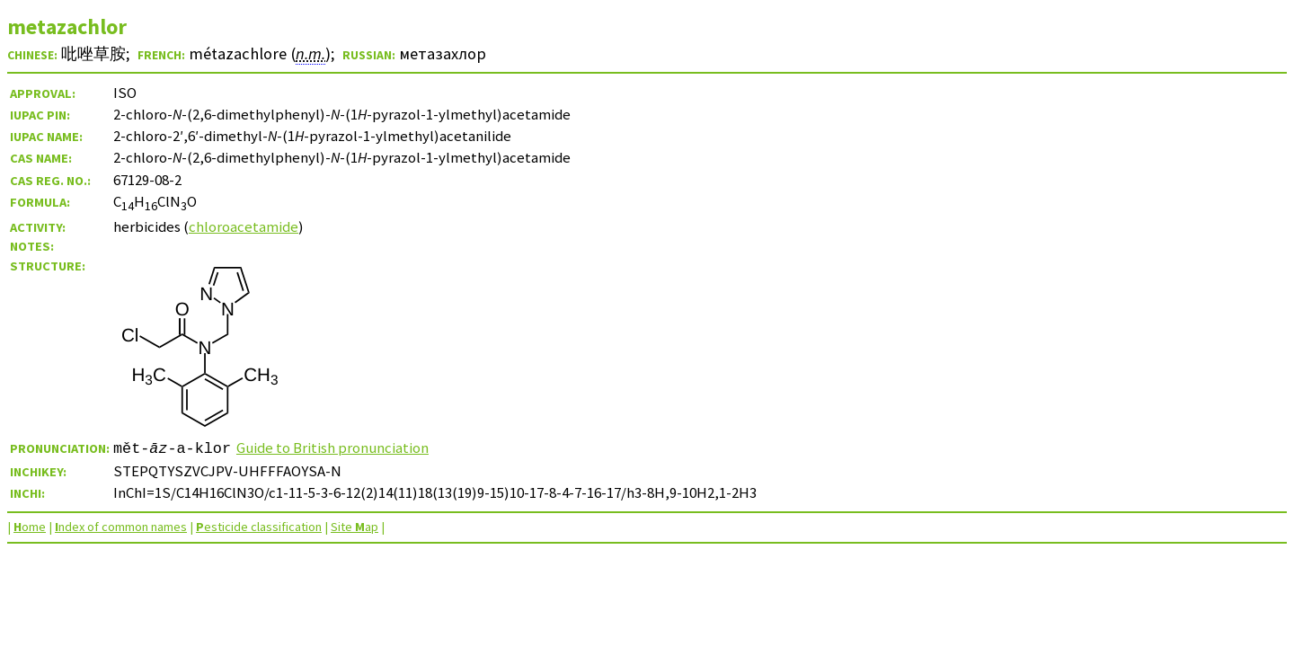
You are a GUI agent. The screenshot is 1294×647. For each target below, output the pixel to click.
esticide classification (259, 526)
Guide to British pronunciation (332, 447)
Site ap (354, 526)
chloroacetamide (243, 226)
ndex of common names (121, 526)
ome (29, 526)
